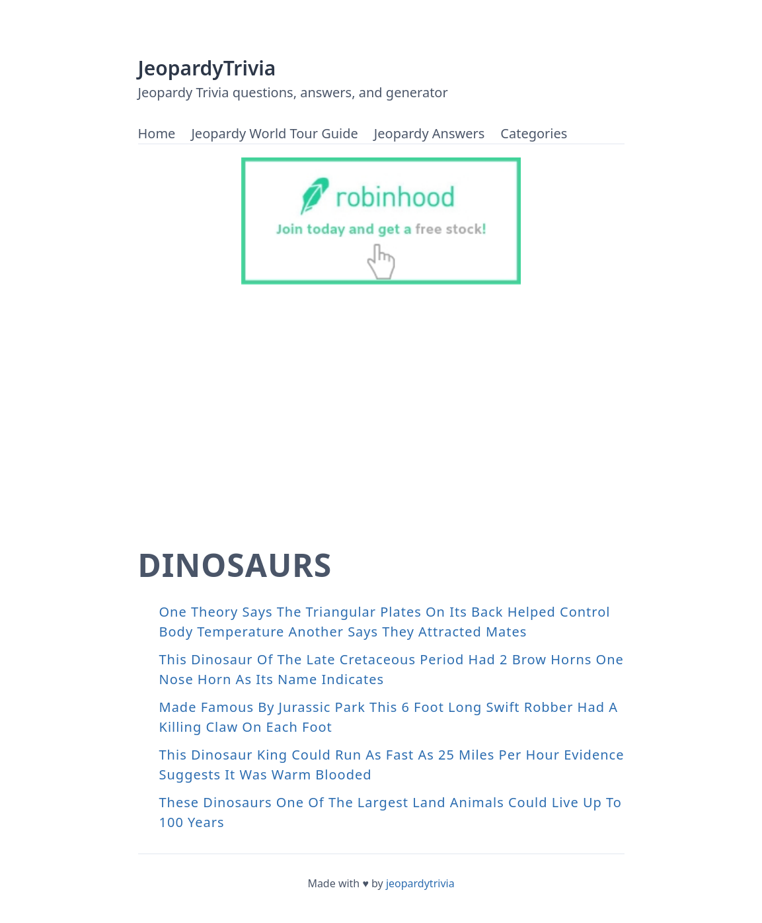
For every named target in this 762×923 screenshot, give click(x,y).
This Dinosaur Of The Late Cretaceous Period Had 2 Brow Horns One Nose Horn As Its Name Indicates (391, 669)
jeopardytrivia (420, 883)
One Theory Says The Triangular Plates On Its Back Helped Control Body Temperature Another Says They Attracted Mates (385, 621)
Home (157, 133)
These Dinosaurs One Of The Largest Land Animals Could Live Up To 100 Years (390, 812)
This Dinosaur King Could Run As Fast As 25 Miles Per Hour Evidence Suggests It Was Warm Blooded (392, 764)
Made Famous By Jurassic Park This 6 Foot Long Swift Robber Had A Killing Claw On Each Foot (388, 717)
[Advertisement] (381, 397)
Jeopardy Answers (429, 133)
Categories (533, 133)
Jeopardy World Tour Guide (274, 133)
